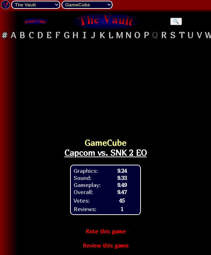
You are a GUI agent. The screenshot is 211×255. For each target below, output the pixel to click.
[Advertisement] (105, 86)
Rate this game (105, 231)
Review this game (105, 245)
